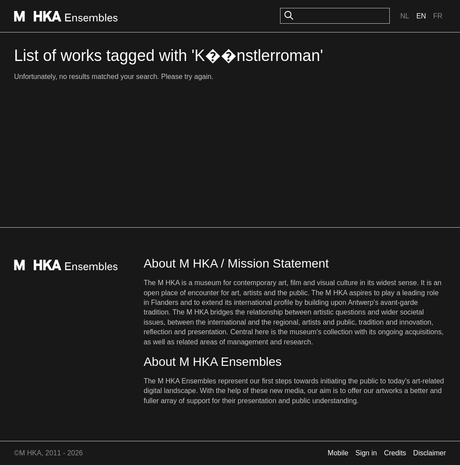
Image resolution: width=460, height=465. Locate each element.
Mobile (338, 453)
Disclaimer (429, 453)
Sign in (366, 453)
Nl (404, 16)
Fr (437, 16)
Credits (395, 453)
